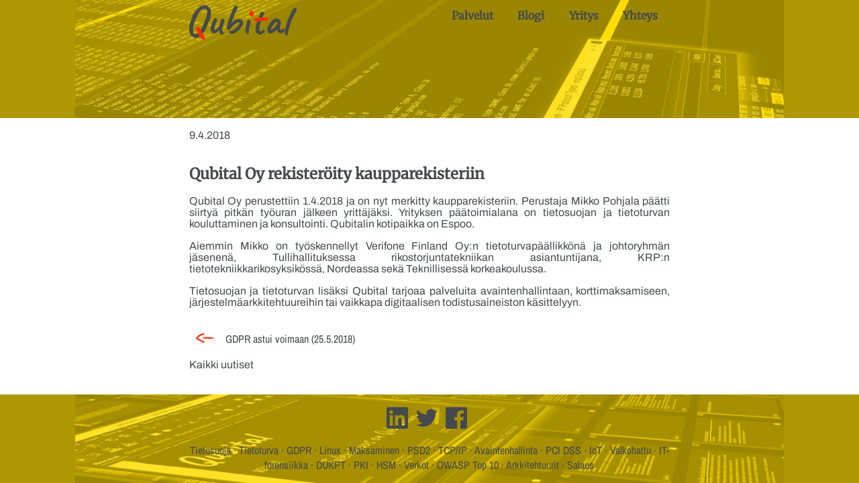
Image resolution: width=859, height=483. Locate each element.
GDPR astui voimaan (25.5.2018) (290, 338)
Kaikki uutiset (221, 364)
